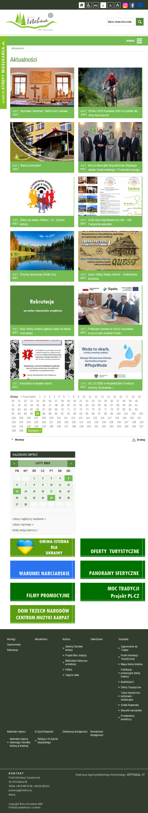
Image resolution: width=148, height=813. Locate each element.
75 (93, 409)
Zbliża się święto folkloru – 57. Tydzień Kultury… (42, 222)
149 (81, 426)
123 (21, 422)
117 (110, 418)
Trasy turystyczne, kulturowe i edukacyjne (130, 696)
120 (132, 418)
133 (96, 422)
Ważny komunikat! (30, 165)
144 (44, 426)
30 (74, 401)
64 (25, 409)
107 (36, 418)
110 (59, 418)
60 (130, 405)
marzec (71, 463)
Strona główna (81, 5)
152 (104, 426)
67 (43, 409)
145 (51, 426)
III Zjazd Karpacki (44, 731)
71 (68, 409)
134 (104, 422)
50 (68, 405)
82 (136, 409)
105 (21, 418)
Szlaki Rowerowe (130, 705)
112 (73, 418)
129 (66, 422)
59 (124, 405)
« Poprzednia (28, 396)
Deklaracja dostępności (75, 731)
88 (43, 413)
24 (37, 401)
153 (111, 426)
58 (117, 405)
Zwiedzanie (96, 639)
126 (44, 422)
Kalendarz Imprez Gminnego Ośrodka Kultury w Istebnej (20, 742)
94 (80, 413)
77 (105, 409)
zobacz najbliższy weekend (29, 519)
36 (111, 401)
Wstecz (19, 440)
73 (80, 409)
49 (62, 405)
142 (29, 426)
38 (124, 401)
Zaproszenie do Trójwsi (129, 648)
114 (88, 418)
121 (139, 418)
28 (62, 401)
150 (89, 426)
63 (19, 409)
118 (117, 418)
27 (56, 401)
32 (87, 401)
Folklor (68, 669)
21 (19, 401)
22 (25, 401)
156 (134, 426)
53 (87, 405)
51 (74, 405)
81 (130, 409)
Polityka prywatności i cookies (24, 807)
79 (117, 409)
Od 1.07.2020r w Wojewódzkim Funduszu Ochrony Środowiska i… (111, 385)
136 (119, 422)
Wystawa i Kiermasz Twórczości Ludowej (44, 111)
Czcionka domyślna (103, 5)
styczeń (14, 463)
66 (37, 409)
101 (126, 413)
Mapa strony (96, 5)
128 (59, 422)
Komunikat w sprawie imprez (36, 383)
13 (102, 396)
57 (111, 405)
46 (43, 405)
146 (59, 426)
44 (31, 405)
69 (56, 409)
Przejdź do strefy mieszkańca (3, 72)
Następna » (34, 430)
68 (50, 409)
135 (111, 422)
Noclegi (11, 639)
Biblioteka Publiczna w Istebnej (76, 662)
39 (130, 401)
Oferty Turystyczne (131, 687)
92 (68, 413)
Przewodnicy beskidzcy (128, 717)
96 (93, 413)
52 (80, 405)
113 (80, 418)
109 (51, 418)
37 (117, 401)
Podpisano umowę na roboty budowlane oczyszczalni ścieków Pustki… (111, 331)
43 (25, 405)
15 (114, 396)
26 (50, 401)
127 (51, 422)
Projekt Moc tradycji (76, 655)
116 (102, 418)
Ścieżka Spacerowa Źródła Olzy (38, 274)
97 (99, 413)
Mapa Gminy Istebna (131, 664)
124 (29, 422)
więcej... (13, 794)
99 (111, 413)
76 (99, 409)
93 (74, 413)
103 (141, 413)
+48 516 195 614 (41, 786)
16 (120, 396)
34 (99, 401)
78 (111, 409)
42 (19, 405)
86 (31, 413)
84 (19, 413)
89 (50, 413)
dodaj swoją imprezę (25, 530)
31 (80, 401)
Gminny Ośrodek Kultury (74, 648)
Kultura (66, 639)
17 (126, 396)
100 (118, 413)
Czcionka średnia (110, 5)
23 (31, 401)
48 (56, 405)
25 (43, 401)
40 (136, 401)
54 (93, 405)
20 (13, 401)
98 (105, 413)
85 (25, 413)
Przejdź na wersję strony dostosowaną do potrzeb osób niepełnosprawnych (89, 5)
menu (130, 40)
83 (13, 413)
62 (13, 409)
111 (66, 418)
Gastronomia (14, 644)
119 (124, 418)
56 (105, 405)
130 (74, 422)
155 (126, 426)
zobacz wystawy (23, 524)
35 (105, 401)
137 (126, 422)
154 (119, 426)
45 (37, 405)
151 (96, 426)
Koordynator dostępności (96, 733)
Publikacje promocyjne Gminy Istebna (130, 673)
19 (139, 396)
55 (99, 405)
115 (95, 418)
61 (136, 405)
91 (62, 413)
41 (13, 405)
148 (74, 426)
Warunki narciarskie (131, 710)
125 (36, 422)
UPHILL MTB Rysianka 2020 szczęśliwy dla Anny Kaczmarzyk (113, 113)
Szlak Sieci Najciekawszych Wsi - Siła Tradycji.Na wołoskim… (109, 222)
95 (87, 413)
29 (68, 401)
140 (14, 426)
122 (14, 422)
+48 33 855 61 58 (24, 786)
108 (44, 418)
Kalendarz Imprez (16, 731)
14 (108, 396)
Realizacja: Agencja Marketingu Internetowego (101, 774)
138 (134, 422)
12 (96, 396)
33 (93, 401)
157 (141, 426)
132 (89, 422)
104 (14, 418)
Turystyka (123, 639)
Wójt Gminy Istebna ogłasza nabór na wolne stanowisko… (45, 331)
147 (66, 426)
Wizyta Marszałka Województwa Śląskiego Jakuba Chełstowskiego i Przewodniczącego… (115, 167)
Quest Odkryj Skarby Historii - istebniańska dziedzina (112, 276)
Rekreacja (12, 650)
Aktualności (41, 639)
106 (29, 418)
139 (141, 422)
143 (36, 426)
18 (133, 396)
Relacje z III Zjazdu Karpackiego (48, 740)
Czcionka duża (117, 5)
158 (14, 430)
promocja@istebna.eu (20, 790)
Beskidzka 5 (127, 682)
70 (62, 409)
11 (90, 396)
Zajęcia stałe (72, 675)
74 (87, 409)
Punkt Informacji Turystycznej (129, 657)
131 (81, 422)
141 (21, 426)
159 (21, 430)
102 (133, 413)
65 (31, 409)
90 (56, 413)
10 (83, 396)
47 (50, 405)
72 (74, 409)
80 (124, 409)
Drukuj (141, 440)
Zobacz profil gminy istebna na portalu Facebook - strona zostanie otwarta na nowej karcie (132, 5)
